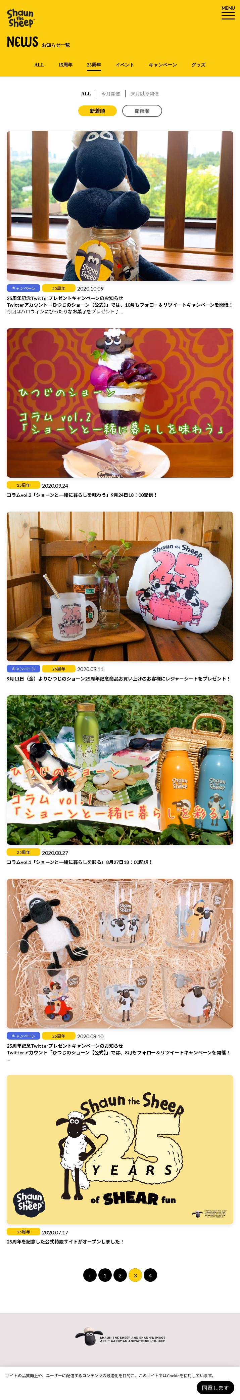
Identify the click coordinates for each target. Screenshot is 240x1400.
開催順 (142, 111)
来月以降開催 (145, 93)
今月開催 (110, 93)
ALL (39, 65)
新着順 (97, 111)
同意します (215, 1388)
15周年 (65, 65)
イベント (124, 65)
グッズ (198, 65)
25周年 (94, 65)
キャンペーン (163, 65)
